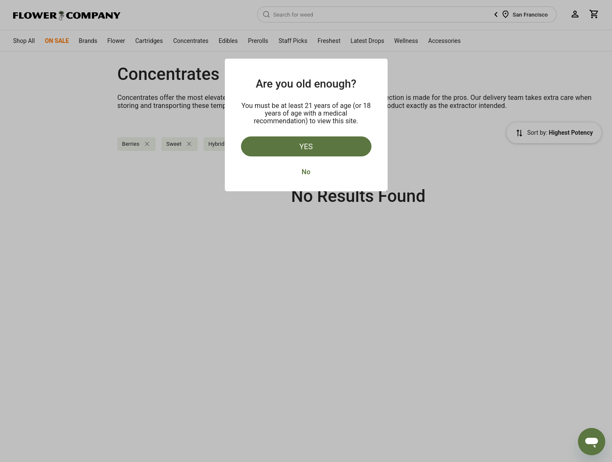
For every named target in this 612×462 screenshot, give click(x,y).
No (306, 172)
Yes (306, 146)
